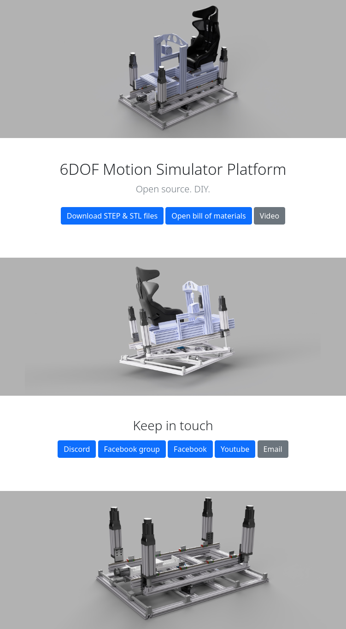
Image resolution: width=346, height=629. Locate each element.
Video (269, 216)
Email (273, 449)
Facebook (190, 449)
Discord (77, 449)
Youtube (235, 449)
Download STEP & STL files (112, 216)
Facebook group (132, 449)
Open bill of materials (208, 216)
